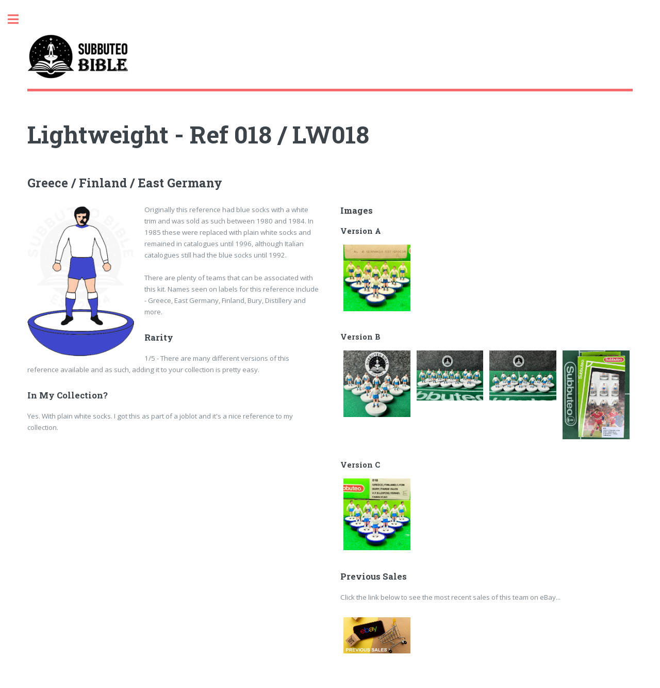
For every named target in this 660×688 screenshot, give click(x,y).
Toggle (18, 19)
